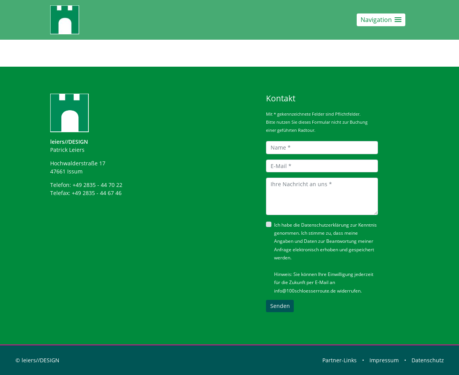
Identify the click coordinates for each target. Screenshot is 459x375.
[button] (381, 19)
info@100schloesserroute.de (305, 291)
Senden (280, 305)
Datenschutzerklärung (325, 225)
